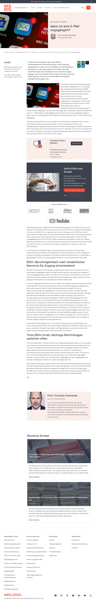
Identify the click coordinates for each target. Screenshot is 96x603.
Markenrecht (31, 571)
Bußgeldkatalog (9, 581)
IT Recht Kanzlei (32, 540)
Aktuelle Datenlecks (11, 589)
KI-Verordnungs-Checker (13, 567)
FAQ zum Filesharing (11, 552)
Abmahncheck (9, 540)
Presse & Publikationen (61, 8)
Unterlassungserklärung (35, 556)
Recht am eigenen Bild (35, 559)
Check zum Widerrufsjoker (13, 563)
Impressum (76, 540)
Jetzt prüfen (76, 143)
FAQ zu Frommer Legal (12, 556)
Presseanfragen (55, 552)
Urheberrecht (32, 544)
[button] (79, 62)
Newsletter (53, 556)
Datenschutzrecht (33, 567)
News (33, 8)
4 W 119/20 (49, 113)
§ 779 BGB (34, 275)
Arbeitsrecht (31, 563)
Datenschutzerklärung (80, 544)
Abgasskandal (9, 571)
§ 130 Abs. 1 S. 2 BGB (77, 286)
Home (6, 52)
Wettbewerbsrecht (21, 52)
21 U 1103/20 (50, 258)
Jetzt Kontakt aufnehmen (74, 190)
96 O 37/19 (30, 258)
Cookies (74, 548)
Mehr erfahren (34, 477)
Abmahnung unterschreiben (37, 552)
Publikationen (9, 585)
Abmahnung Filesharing (35, 548)
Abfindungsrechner (11, 559)
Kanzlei (39, 8)
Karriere (48, 8)
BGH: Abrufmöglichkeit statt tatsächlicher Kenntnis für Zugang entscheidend (13, 69)
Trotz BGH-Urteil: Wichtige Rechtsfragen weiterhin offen (13, 76)
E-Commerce (34, 52)
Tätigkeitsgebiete (21, 8)
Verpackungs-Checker (12, 548)
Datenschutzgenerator (12, 544)
